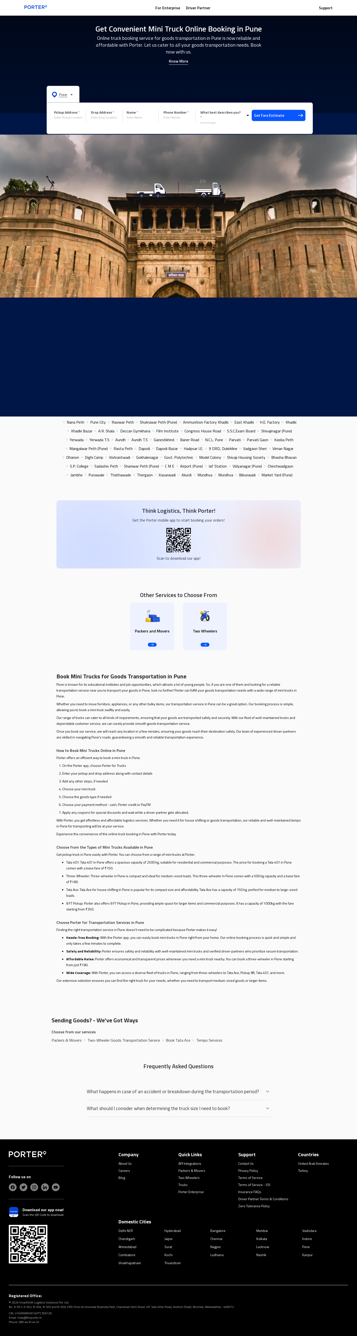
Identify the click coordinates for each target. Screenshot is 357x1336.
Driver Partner (198, 8)
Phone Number (176, 112)
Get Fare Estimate (278, 115)
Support (326, 8)
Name (132, 112)
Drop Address (102, 112)
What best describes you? (220, 115)
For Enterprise (167, 8)
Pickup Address (67, 112)
